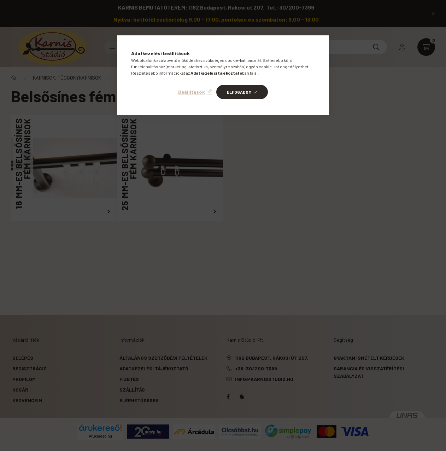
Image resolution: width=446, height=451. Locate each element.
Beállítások (191, 92)
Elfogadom (239, 91)
